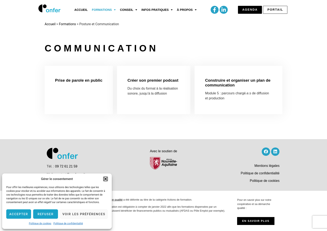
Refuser (46, 214)
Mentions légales (266, 165)
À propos (187, 9)
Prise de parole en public (78, 80)
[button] (105, 179)
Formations (104, 9)
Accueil (81, 9)
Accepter (18, 214)
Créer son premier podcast (152, 80)
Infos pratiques (157, 9)
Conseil (128, 9)
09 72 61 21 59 (66, 166)
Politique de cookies (40, 223)
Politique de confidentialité (68, 223)
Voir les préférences (83, 214)
